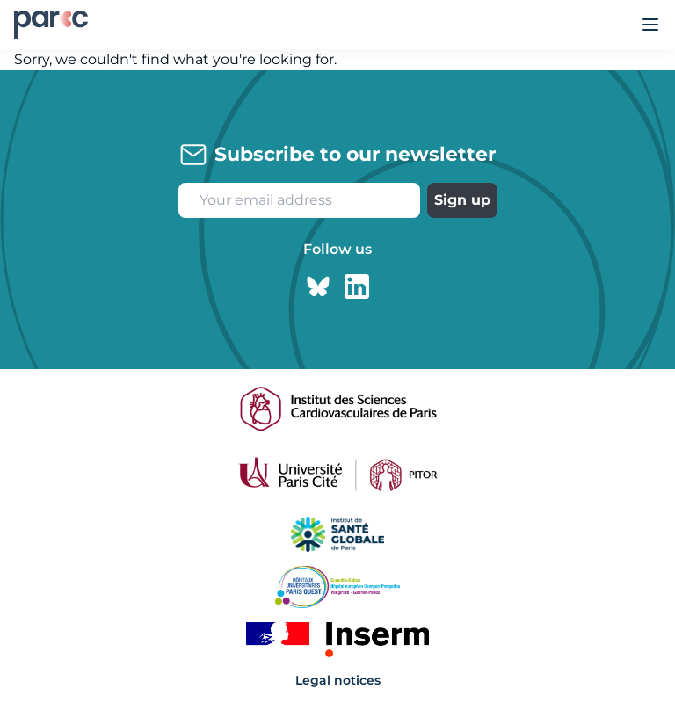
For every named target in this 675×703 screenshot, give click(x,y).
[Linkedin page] (357, 286)
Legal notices (338, 680)
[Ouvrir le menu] (650, 24)
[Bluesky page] (318, 286)
